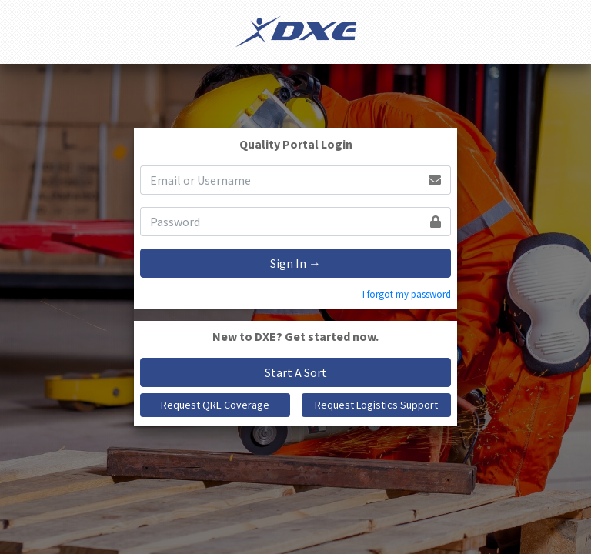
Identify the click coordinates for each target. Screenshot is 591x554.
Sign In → (295, 263)
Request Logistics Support (376, 405)
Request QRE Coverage (215, 405)
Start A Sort (296, 372)
